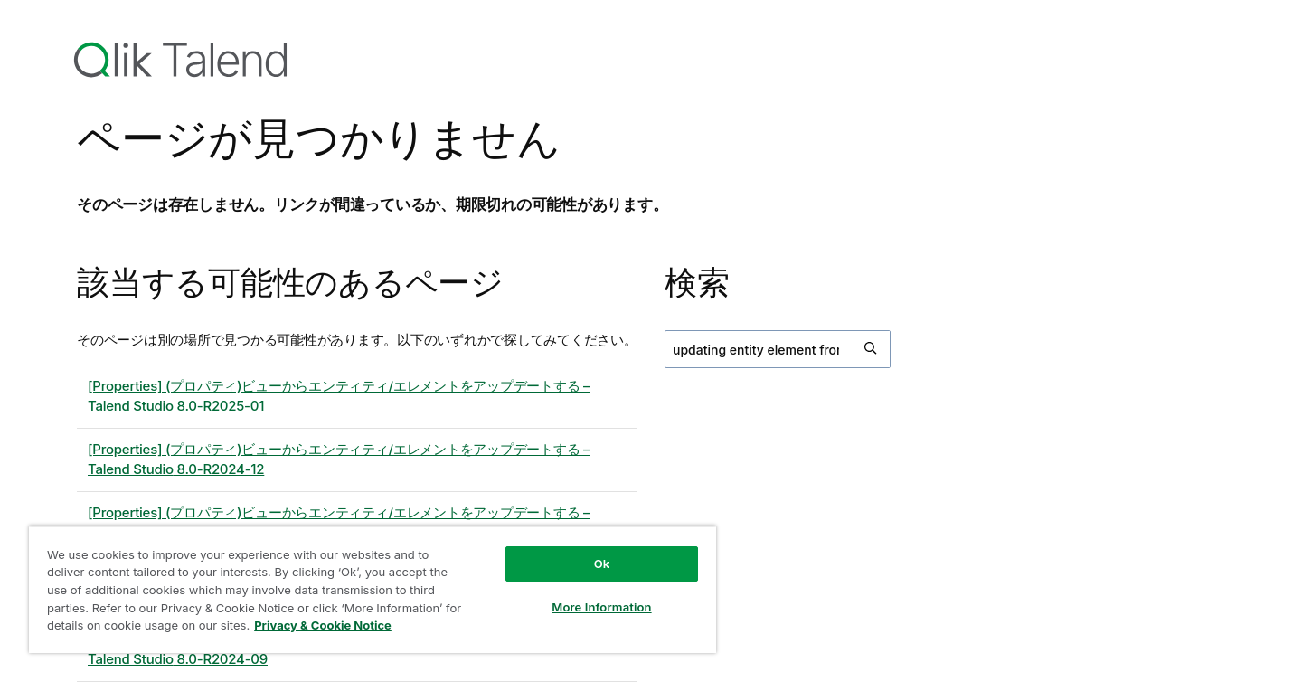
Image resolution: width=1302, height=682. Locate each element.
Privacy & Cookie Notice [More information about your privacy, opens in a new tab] (323, 625)
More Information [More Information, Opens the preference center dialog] (601, 607)
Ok (602, 563)
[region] (372, 589)
